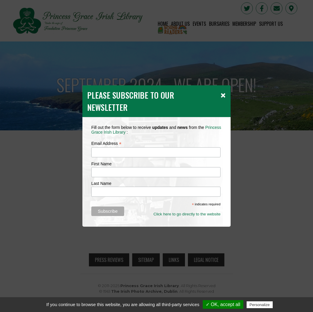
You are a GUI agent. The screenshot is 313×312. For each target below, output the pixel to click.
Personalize (260, 305)
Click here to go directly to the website (187, 214)
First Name (101, 163)
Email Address (106, 143)
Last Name (101, 183)
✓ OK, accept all (223, 304)
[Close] (223, 95)
